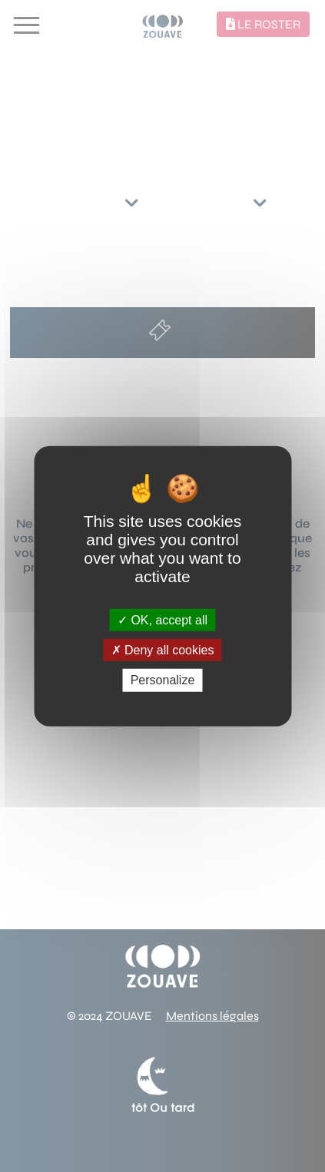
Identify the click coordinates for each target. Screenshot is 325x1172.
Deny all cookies (162, 650)
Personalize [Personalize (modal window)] (163, 680)
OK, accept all (162, 620)
